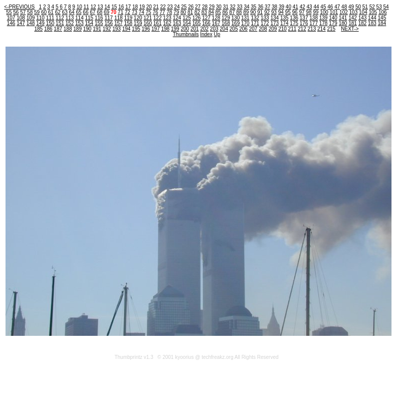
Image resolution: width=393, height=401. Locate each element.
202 (204, 29)
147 (21, 23)
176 (304, 23)
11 (86, 7)
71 (120, 12)
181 (352, 23)
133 (265, 18)
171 (255, 23)
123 (167, 18)
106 (382, 12)
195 (136, 29)
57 (23, 12)
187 (58, 29)
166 (206, 23)
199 (175, 29)
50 (358, 7)
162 (167, 23)
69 (106, 12)
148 (31, 23)
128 (216, 18)
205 (234, 29)
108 (21, 18)
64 (72, 12)
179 (333, 23)
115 (89, 18)
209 (273, 29)
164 (186, 23)
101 (334, 12)
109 (31, 18)
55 (9, 12)
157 (118, 23)
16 (121, 7)
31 (226, 7)
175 (294, 23)
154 (89, 23)
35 (253, 7)
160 (147, 23)
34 (246, 7)
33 (239, 7)
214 (321, 29)
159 (138, 23)
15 (114, 7)
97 (301, 12)
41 (295, 7)
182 (362, 23)
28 (205, 7)
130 (236, 18)
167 (216, 23)
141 (343, 18)
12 (93, 7)
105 (372, 12)
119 (128, 18)
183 (372, 23)
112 (60, 18)
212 (302, 29)
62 (58, 12)
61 (51, 12)
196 (146, 29)
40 (288, 7)
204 (224, 29)
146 (11, 23)
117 (108, 18)
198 (165, 29)
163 (177, 23)
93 (274, 12)
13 (100, 7)
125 (186, 18)
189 (77, 29)
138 (313, 18)
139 (323, 18)
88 (239, 12)
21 (156, 7)
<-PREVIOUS (19, 7)
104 (363, 12)
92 (267, 12)
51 (365, 7)
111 (50, 18)
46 (330, 7)
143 (362, 18)
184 (382, 23)
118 (118, 18)
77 (162, 12)
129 (226, 18)
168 (226, 23)
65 (78, 12)
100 (324, 12)
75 (148, 12)
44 (316, 7)
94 (281, 12)
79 (176, 12)
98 (308, 12)
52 (372, 7)
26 (190, 7)
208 (263, 29)
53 (379, 7)
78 (169, 12)
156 (108, 23)
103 (353, 12)
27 (198, 7)
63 (65, 12)
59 (37, 12)
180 (343, 23)
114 (79, 18)
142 (352, 18)
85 (218, 12)
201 (194, 29)
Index (206, 34)
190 (87, 29)
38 (274, 7)
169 (236, 23)
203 (214, 29)
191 (97, 29)
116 (99, 18)
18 (135, 7)
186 (48, 29)
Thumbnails (186, 34)
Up (217, 34)
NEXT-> (349, 29)
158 (128, 23)
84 (211, 12)
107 (11, 18)
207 (253, 29)
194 (126, 29)
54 (386, 7)
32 (233, 7)
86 (225, 12)
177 (313, 23)
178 (323, 23)
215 (331, 29)
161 (157, 23)
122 (157, 18)
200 (184, 29)
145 (382, 18)
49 (351, 7)
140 (333, 18)
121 (147, 18)
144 (372, 18)
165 (196, 23)
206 (243, 29)
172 (265, 23)
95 (288, 12)
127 (206, 18)
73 (134, 12)
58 (30, 12)
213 (312, 29)
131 (245, 18)
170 (245, 23)
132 (255, 18)
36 (260, 7)
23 (169, 7)
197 (155, 29)
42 (302, 7)
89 (246, 12)
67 (92, 12)
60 (44, 12)
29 (212, 7)
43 (309, 7)
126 (196, 18)
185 (38, 29)
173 (274, 23)
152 (70, 23)
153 (79, 23)
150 (50, 23)
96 (295, 12)
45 (323, 7)
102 (343, 12)
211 (292, 29)
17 (128, 7)
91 (260, 12)
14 (107, 7)
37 (267, 7)
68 (99, 12)
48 (344, 7)
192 (107, 29)
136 (294, 18)
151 (60, 23)
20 (149, 7)
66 (85, 12)
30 (219, 7)
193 (116, 29)
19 (142, 7)
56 (16, 12)
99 (315, 12)
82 (197, 12)
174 (284, 23)
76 (155, 12)
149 (40, 23)
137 (304, 18)
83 (204, 12)
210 (282, 29)
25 (183, 7)
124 (177, 18)
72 (127, 12)
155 (99, 23)
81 (190, 12)
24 (176, 7)
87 (232, 12)
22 (163, 7)
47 (337, 7)
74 (141, 12)
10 (79, 7)
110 (40, 18)
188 (68, 29)
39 (281, 7)
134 (274, 18)
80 (183, 12)
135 (284, 18)
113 (70, 18)
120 (138, 18)
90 (253, 12)
